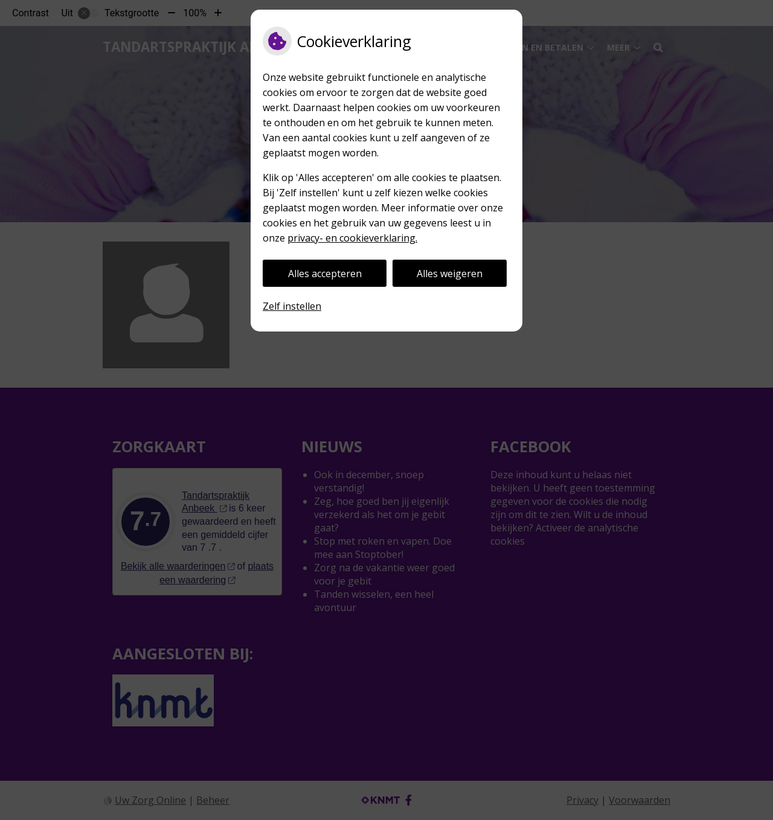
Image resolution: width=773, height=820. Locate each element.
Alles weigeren (450, 273)
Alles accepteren (325, 273)
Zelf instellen (292, 306)
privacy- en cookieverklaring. (352, 238)
